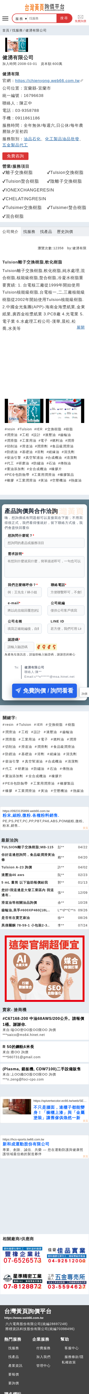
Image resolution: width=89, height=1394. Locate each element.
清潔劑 (71, 457)
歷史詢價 (65, 232)
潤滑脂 (12, 440)
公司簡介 (10, 232)
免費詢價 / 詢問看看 (44, 693)
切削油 (12, 446)
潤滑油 (12, 435)
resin (11, 429)
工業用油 (29, 440)
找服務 (17, 30)
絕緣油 (54, 452)
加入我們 (43, 1360)
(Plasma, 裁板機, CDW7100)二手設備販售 (42, 1072)
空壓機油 (59, 480)
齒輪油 (65, 435)
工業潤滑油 (27, 480)
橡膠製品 (67, 475)
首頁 (5, 30)
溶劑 (40, 452)
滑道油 (27, 446)
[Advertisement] (44, 367)
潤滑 (71, 440)
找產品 (46, 232)
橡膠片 (56, 469)
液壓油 (50, 435)
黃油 (44, 480)
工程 (25, 435)
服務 (19, 19)
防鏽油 (38, 463)
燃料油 (57, 440)
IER (39, 429)
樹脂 (69, 429)
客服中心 (72, 1351)
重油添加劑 (16, 469)
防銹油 (12, 452)
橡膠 (10, 480)
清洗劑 (69, 452)
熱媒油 (76, 480)
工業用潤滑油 (44, 475)
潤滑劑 (42, 446)
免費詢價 (80, 18)
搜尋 (64, 18)
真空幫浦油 (34, 457)
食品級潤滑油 (63, 446)
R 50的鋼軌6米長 (18, 1050)
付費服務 (43, 1351)
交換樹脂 (54, 429)
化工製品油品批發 (62, 139)
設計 (37, 435)
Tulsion (26, 429)
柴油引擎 (14, 457)
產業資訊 (15, 1368)
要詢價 (13, 1386)
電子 (44, 440)
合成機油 (55, 457)
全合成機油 (38, 469)
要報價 (13, 1377)
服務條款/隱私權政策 (73, 1362)
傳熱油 (65, 463)
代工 (10, 463)
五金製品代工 (15, 145)
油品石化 (32, 139)
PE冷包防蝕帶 (18, 475)
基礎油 (27, 452)
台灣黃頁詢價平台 (44, 1317)
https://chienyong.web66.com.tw (49, 80)
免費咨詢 (15, 156)
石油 (52, 463)
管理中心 (43, 1368)
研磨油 (24, 463)
